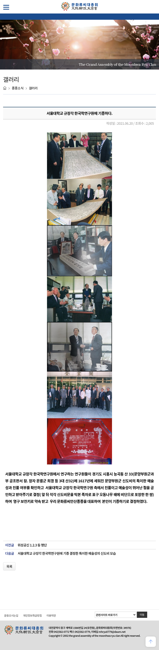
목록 (9, 566)
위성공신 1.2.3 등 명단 (32, 545)
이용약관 (51, 615)
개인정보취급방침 (32, 615)
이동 (142, 615)
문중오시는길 (11, 615)
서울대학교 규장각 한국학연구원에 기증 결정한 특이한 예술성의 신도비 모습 (67, 553)
